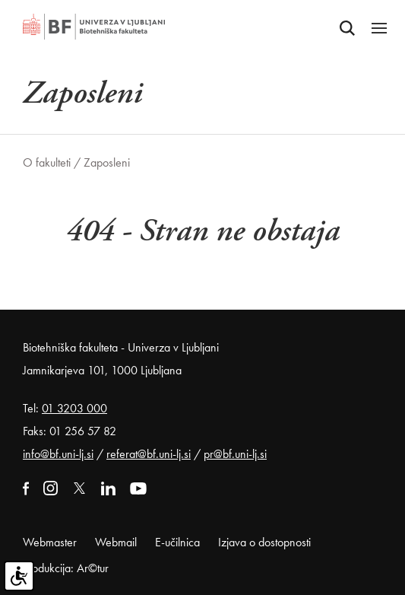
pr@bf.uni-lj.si (235, 454)
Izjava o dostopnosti (264, 542)
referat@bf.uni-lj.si (148, 454)
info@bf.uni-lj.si (58, 454)
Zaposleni (107, 162)
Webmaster (50, 542)
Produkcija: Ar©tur (66, 568)
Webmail (116, 542)
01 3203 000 (74, 408)
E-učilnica (177, 542)
